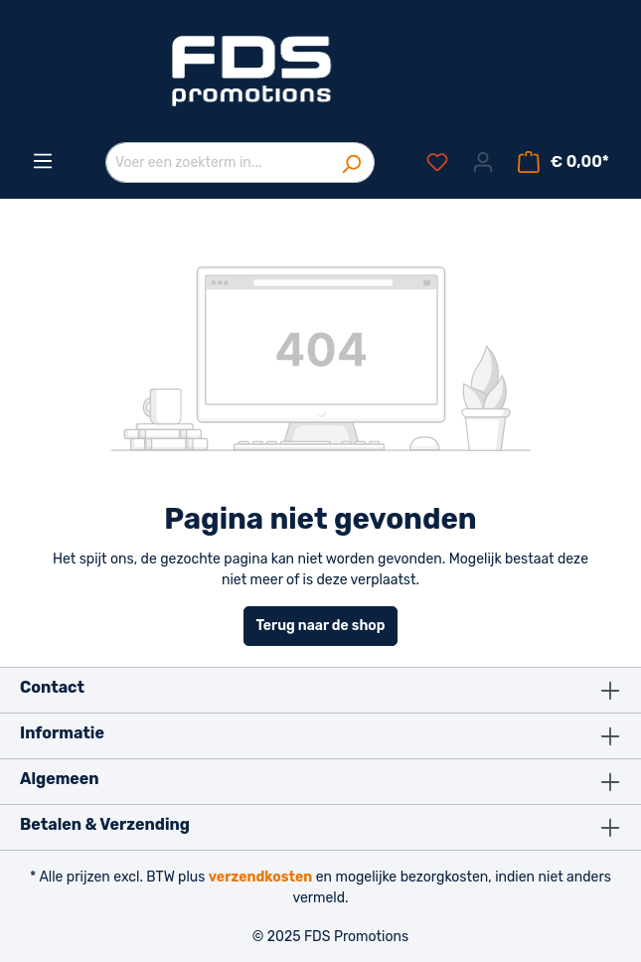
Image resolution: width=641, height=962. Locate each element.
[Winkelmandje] (563, 162)
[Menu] (43, 161)
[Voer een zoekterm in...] (217, 162)
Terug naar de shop (321, 625)
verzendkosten (260, 877)
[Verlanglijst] (437, 162)
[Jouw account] (483, 162)
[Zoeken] (351, 162)
